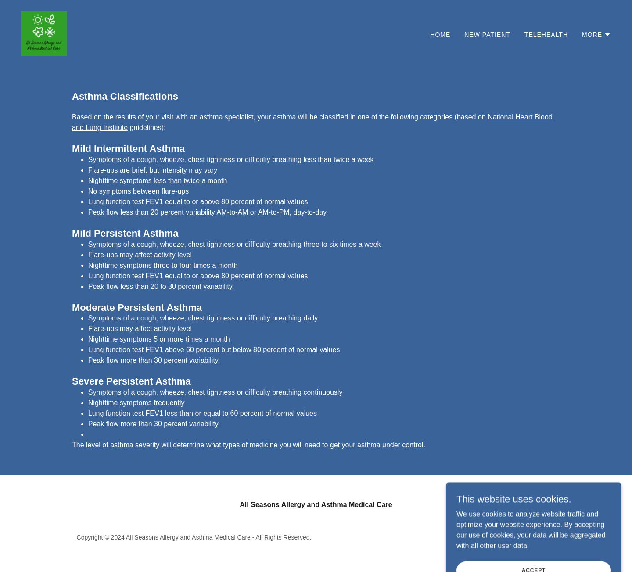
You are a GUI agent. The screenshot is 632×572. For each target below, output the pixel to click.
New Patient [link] (487, 34)
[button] (596, 34)
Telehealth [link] (546, 34)
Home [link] (440, 34)
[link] (44, 32)
